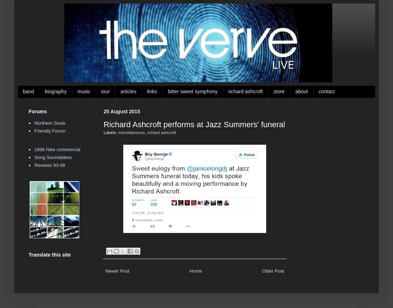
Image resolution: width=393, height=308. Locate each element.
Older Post (273, 271)
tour (105, 91)
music (84, 91)
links (152, 91)
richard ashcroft (245, 91)
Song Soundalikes (53, 157)
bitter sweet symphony (193, 91)
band (28, 91)
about (301, 91)
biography (56, 91)
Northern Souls (49, 123)
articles (128, 91)
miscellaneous (131, 132)
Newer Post (117, 271)
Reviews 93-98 (49, 165)
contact (327, 91)
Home (196, 271)
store (279, 91)
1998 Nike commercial (57, 149)
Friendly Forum (49, 131)
